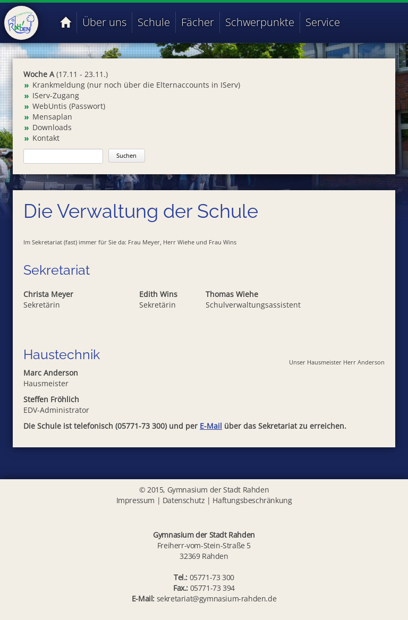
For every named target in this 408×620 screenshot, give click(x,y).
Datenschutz (184, 500)
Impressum (135, 500)
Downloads (52, 127)
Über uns (104, 22)
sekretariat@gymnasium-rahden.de (217, 598)
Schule (154, 22)
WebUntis (49, 106)
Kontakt (46, 138)
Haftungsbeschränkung (252, 500)
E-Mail (211, 426)
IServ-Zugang (55, 95)
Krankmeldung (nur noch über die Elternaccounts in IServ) (136, 85)
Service (322, 22)
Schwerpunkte (259, 22)
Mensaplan (52, 117)
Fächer (197, 22)
